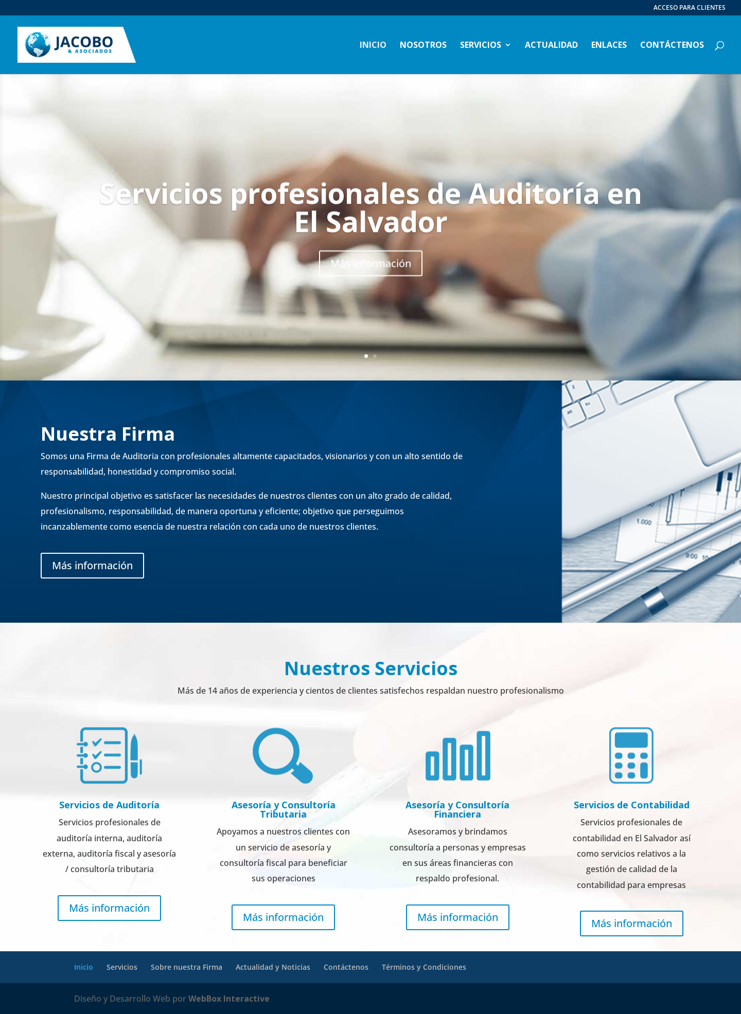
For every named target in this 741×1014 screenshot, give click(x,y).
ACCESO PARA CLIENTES (690, 8)
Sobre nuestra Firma (186, 967)
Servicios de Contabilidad (632, 805)
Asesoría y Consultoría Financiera (457, 809)
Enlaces (609, 45)
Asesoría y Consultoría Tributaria (284, 809)
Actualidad (551, 45)
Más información (370, 283)
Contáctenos (672, 45)
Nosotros (423, 45)
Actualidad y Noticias (273, 967)
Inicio (373, 45)
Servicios (480, 45)
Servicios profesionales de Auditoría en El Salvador (370, 226)
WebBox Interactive (229, 998)
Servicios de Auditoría (109, 805)
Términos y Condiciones (424, 967)
